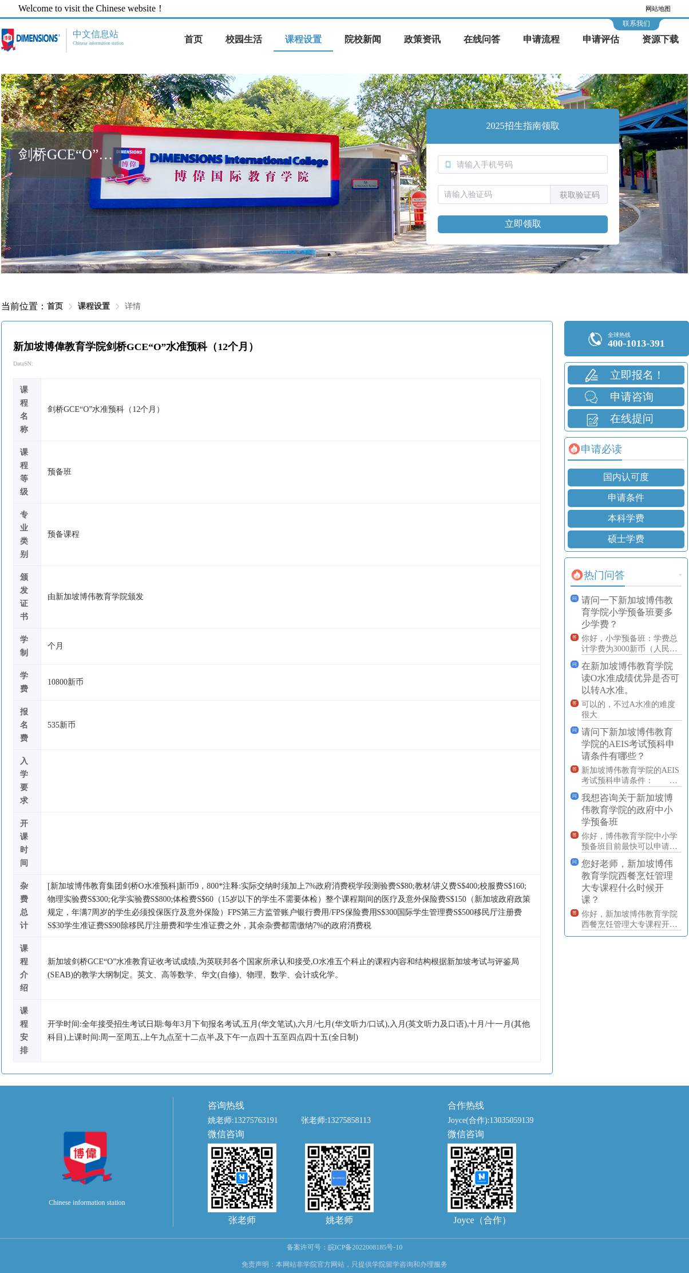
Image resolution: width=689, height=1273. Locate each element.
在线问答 (482, 39)
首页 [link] (55, 306)
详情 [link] (133, 306)
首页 (193, 39)
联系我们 (636, 23)
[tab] (595, 449)
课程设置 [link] (94, 306)
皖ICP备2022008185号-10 (365, 1247)
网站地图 (658, 8)
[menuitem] (193, 40)
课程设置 (303, 39)
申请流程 (541, 39)
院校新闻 (362, 39)
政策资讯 (422, 39)
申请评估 (601, 39)
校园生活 (243, 39)
